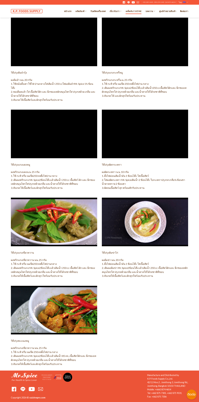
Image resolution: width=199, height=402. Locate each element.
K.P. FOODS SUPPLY (27, 11)
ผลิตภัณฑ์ (81, 11)
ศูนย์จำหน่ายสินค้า (167, 11)
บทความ (150, 11)
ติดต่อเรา (184, 11)
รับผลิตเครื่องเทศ (97, 11)
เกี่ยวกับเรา (116, 11)
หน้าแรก (68, 11)
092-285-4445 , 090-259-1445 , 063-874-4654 (159, 2)
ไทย (183, 2)
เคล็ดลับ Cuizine (134, 11)
